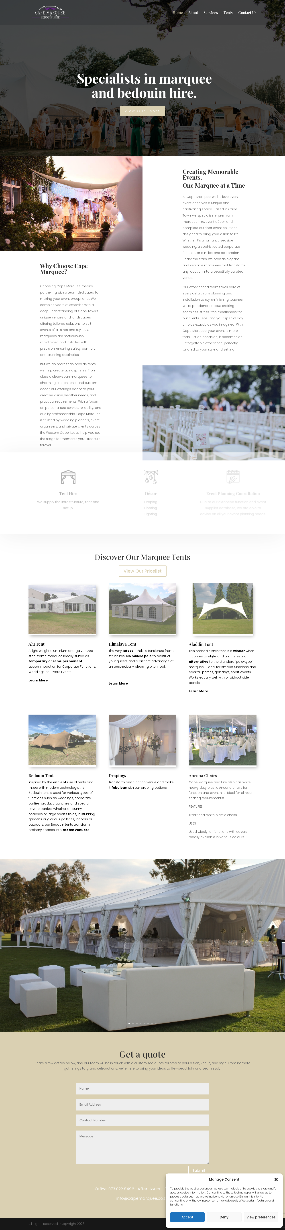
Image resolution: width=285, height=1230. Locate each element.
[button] (276, 1179)
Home (178, 13)
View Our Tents (142, 111)
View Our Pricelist (143, 571)
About (193, 13)
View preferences (261, 1217)
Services (211, 13)
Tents (228, 13)
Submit (198, 1170)
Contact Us (247, 13)
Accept (187, 1217)
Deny (224, 1217)
